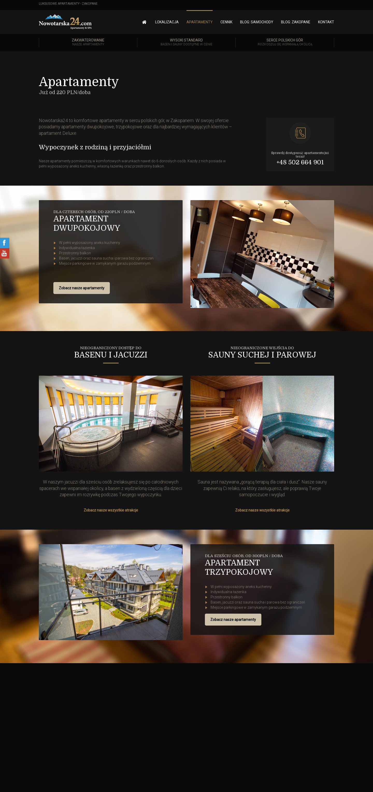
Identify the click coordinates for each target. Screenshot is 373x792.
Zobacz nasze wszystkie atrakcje (111, 510)
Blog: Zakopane (295, 22)
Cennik (226, 22)
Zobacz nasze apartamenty (81, 288)
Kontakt (326, 22)
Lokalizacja (167, 22)
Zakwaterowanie (88, 42)
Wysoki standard (186, 42)
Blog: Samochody (256, 22)
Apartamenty (200, 22)
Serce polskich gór (285, 42)
